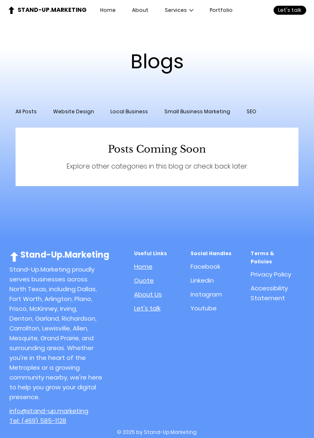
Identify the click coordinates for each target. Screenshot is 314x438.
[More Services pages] (191, 10)
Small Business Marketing (197, 111)
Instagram (206, 294)
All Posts (26, 111)
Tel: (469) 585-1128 (37, 420)
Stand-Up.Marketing (52, 10)
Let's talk (147, 308)
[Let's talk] (290, 10)
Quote (144, 280)
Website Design (73, 111)
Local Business (129, 111)
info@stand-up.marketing (48, 411)
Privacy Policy (271, 274)
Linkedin (202, 280)
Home (143, 266)
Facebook (205, 266)
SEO (251, 111)
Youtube (204, 308)
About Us (148, 294)
